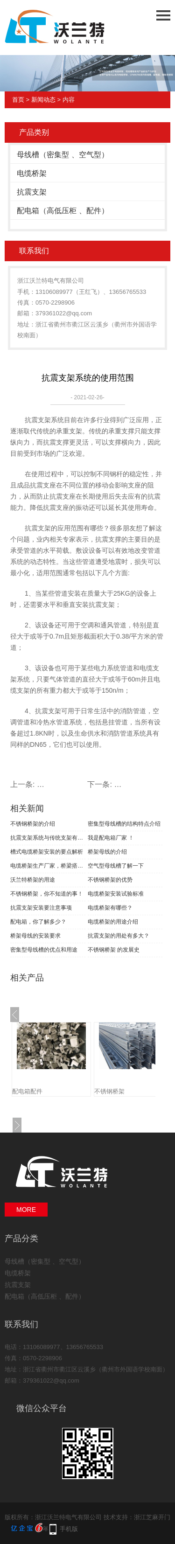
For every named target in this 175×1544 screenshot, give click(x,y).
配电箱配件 (27, 1091)
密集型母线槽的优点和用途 (43, 949)
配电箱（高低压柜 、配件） (62, 211)
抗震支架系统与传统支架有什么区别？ (47, 838)
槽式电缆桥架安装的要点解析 (46, 852)
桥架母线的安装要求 (35, 935)
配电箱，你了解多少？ (38, 921)
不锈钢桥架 (109, 1091)
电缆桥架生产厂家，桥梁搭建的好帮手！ (47, 865)
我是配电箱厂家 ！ (111, 838)
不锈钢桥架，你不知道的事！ (46, 893)
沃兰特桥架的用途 (32, 879)
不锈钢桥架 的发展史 (114, 949)
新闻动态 (43, 99)
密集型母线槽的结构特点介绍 (124, 824)
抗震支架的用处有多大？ (118, 935)
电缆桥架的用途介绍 (113, 921)
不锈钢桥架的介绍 (32, 824)
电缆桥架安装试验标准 (116, 893)
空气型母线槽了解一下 (116, 865)
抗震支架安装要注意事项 (41, 907)
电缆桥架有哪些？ (110, 907)
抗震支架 (32, 192)
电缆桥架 (32, 173)
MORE (26, 1209)
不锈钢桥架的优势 (110, 879)
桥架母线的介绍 (107, 852)
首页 (18, 99)
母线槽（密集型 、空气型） (62, 155)
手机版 (69, 1528)
